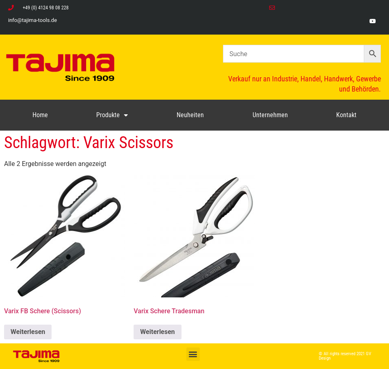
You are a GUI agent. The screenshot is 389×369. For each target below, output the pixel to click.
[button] (193, 354)
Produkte (112, 115)
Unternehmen (270, 115)
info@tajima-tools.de (32, 20)
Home (40, 115)
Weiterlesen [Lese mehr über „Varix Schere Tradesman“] (157, 332)
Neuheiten (190, 115)
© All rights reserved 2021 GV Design (345, 356)
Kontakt (346, 115)
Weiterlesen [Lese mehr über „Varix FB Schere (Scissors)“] (28, 332)
